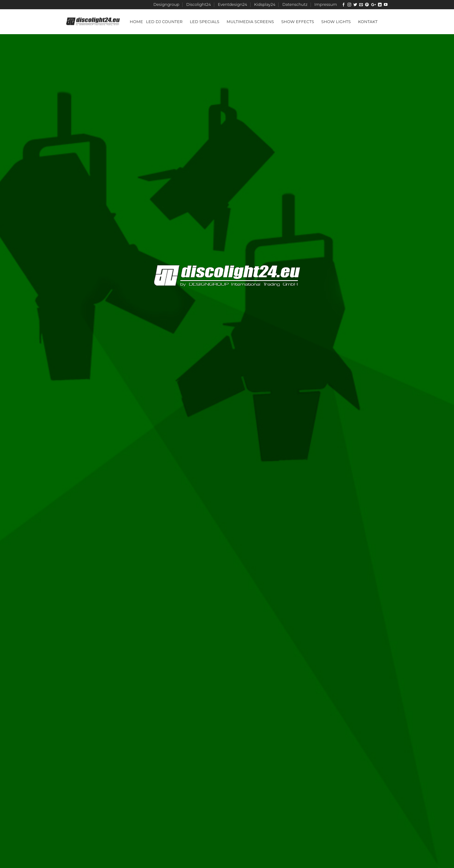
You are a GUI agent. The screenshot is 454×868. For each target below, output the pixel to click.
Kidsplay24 (264, 4)
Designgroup (166, 4)
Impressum (325, 4)
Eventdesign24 (232, 4)
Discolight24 (198, 4)
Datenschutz (294, 4)
